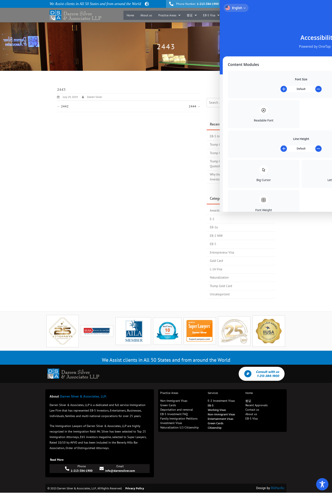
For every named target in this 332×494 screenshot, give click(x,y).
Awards (215, 210)
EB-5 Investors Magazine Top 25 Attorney (237, 136)
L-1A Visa (216, 269)
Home (130, 15)
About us (146, 15)
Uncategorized (220, 294)
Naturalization (219, 277)
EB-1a (214, 227)
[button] (169, 15)
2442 (63, 106)
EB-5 (213, 244)
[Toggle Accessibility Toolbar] (322, 484)
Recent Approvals (237, 15)
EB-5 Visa (211, 15)
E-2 (212, 219)
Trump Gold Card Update (226, 153)
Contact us (273, 15)
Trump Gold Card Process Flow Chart (234, 144)
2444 (194, 106)
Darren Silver (94, 97)
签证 (192, 15)
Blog (257, 15)
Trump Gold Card (221, 286)
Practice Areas (169, 15)
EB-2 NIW (216, 236)
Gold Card (216, 261)
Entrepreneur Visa (222, 252)
